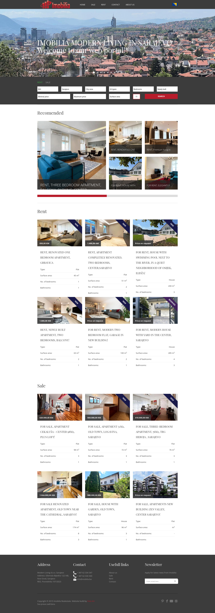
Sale (93, 4)
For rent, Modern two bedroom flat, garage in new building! (105, 335)
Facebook (167, 601)
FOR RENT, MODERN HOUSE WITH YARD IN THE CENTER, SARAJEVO (154, 335)
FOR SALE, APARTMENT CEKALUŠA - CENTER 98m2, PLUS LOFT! (57, 432)
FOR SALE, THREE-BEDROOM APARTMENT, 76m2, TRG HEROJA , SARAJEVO (154, 432)
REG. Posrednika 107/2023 (49, 581)
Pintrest (162, 601)
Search (161, 96)
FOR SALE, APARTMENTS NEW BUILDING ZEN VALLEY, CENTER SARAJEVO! (154, 509)
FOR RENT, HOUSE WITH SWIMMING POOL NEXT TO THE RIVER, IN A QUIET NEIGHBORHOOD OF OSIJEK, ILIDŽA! (154, 262)
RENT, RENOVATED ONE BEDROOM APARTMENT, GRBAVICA (55, 257)
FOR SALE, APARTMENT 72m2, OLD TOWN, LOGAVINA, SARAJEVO (106, 432)
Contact (116, 4)
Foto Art (91, 601)
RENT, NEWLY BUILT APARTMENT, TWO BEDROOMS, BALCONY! (54, 335)
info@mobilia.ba (82, 579)
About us (130, 4)
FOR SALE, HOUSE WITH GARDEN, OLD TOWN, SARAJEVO (103, 509)
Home (82, 4)
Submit (176, 581)
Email (172, 601)
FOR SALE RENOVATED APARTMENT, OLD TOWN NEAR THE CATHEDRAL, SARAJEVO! (59, 509)
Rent (103, 4)
